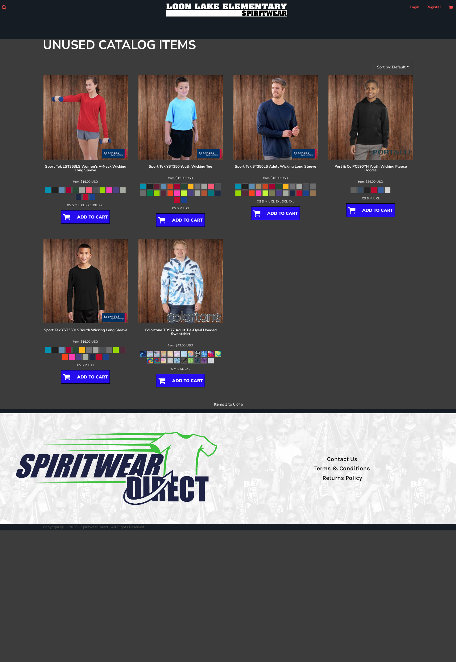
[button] (4, 7)
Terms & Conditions (342, 468)
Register (433, 7)
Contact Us (342, 459)
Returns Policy (342, 478)
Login (414, 7)
